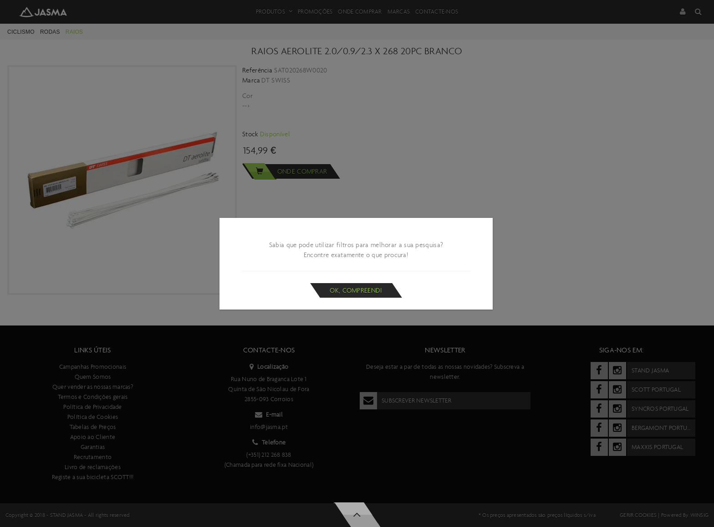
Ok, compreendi (356, 290)
